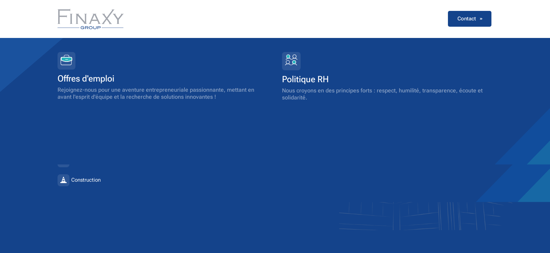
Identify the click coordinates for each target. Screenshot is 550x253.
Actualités (424, 18)
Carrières (387, 18)
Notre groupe (252, 18)
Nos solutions (299, 18)
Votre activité (346, 18)
